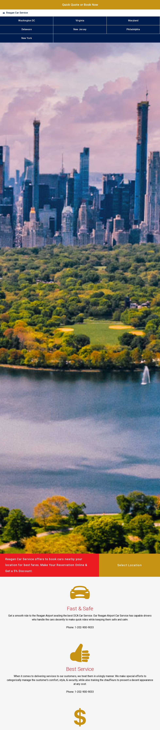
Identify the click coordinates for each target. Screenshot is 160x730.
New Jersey (79, 29)
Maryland (133, 20)
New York (26, 38)
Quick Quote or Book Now (80, 5)
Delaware (27, 29)
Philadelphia (133, 29)
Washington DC (26, 20)
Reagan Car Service (17, 12)
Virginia (80, 20)
